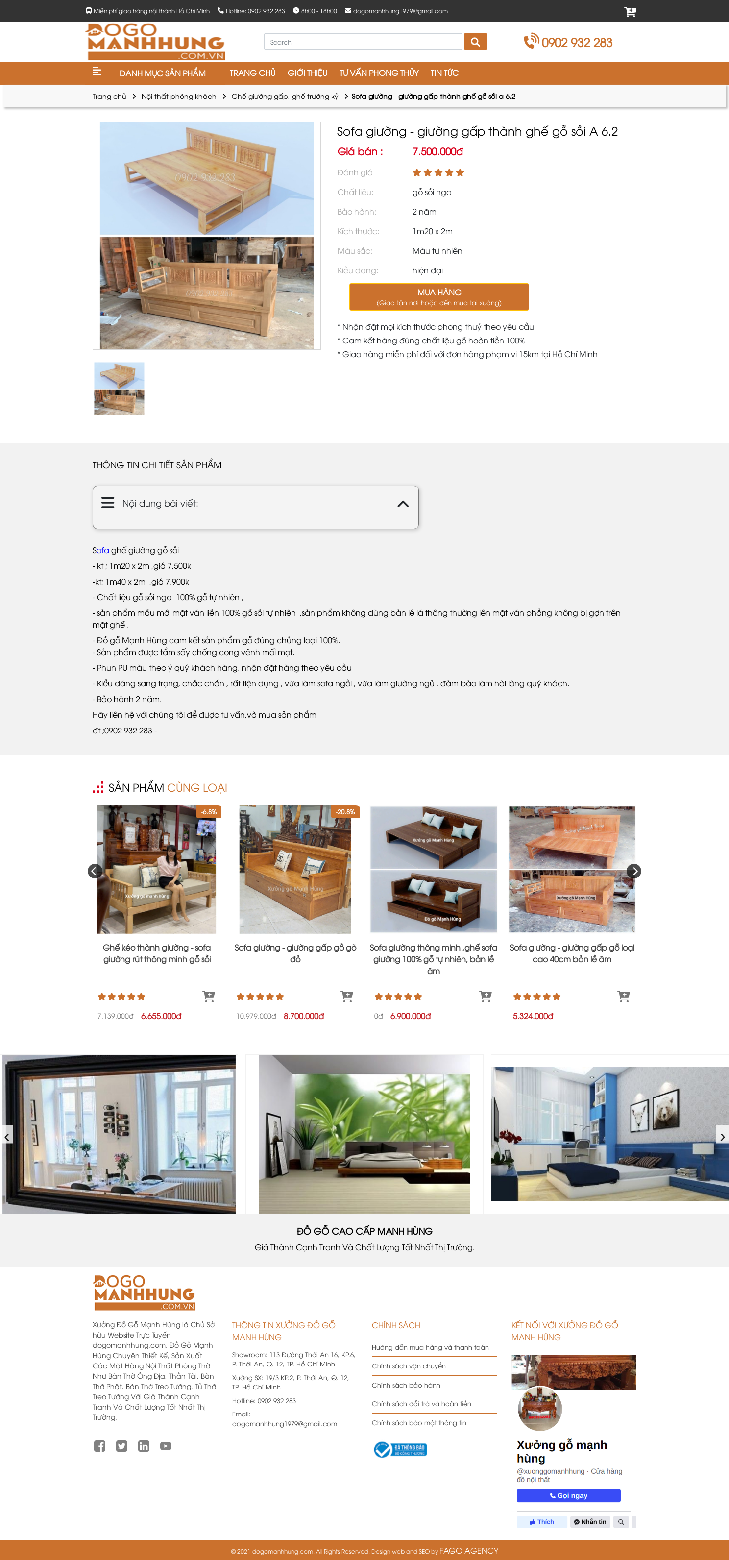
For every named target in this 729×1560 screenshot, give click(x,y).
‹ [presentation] (7, 1134)
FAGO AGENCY (468, 1550)
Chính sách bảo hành (406, 1384)
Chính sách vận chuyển (409, 1365)
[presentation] (95, 871)
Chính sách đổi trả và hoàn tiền (421, 1403)
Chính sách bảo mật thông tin (419, 1422)
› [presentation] (723, 1134)
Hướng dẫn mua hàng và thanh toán (430, 1346)
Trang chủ (109, 95)
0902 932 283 (568, 41)
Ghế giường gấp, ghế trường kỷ (285, 95)
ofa (103, 549)
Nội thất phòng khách (179, 95)
